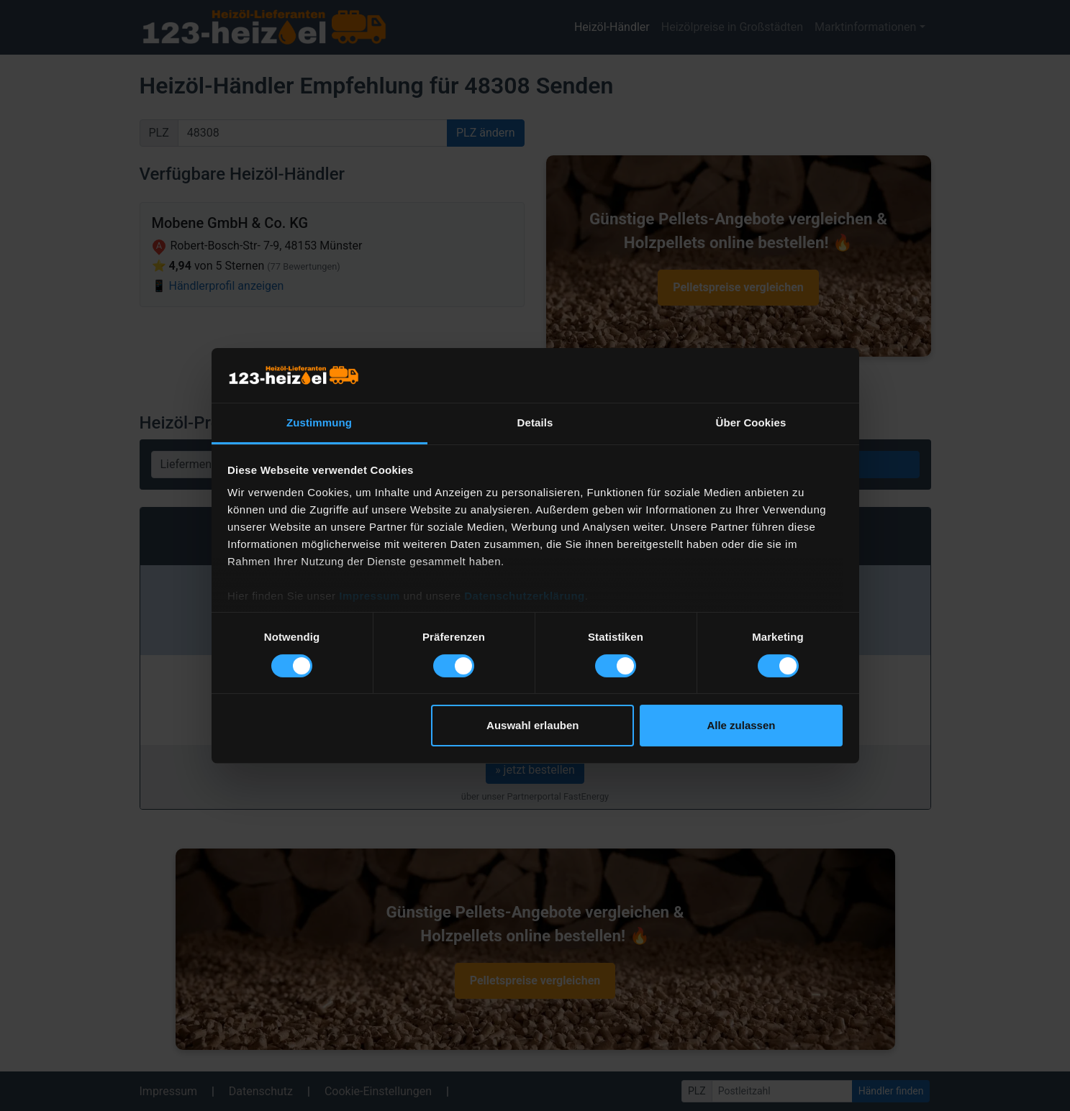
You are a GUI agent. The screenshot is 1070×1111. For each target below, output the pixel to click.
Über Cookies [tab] (751, 422)
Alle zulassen (741, 725)
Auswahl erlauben (532, 725)
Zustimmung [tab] (319, 422)
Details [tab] (535, 422)
